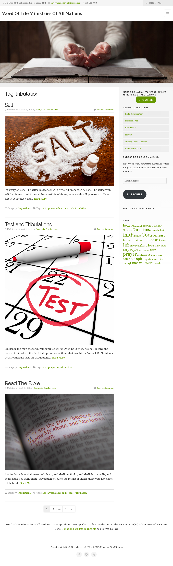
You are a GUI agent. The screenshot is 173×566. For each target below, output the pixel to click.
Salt (9, 105)
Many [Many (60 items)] (157, 245)
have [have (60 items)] (153, 235)
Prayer (128, 134)
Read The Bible (22, 383)
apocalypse (48, 492)
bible (58, 492)
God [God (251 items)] (146, 234)
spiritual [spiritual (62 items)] (149, 259)
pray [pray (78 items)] (153, 249)
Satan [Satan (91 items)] (126, 259)
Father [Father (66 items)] (137, 235)
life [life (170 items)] (126, 245)
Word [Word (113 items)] (149, 262)
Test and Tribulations (28, 224)
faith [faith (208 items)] (128, 235)
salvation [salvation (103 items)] (156, 254)
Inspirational (24, 208)
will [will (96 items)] (142, 263)
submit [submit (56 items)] (157, 259)
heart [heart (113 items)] (160, 235)
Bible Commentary (134, 114)
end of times (68, 492)
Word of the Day (133, 148)
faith (44, 208)
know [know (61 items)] (163, 240)
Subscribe (135, 194)
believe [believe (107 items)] (128, 225)
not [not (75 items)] (125, 249)
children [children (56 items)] (152, 226)
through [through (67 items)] (127, 263)
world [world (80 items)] (158, 263)
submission (62, 208)
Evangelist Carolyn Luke (47, 109)
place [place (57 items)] (141, 250)
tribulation (80, 208)
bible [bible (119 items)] (138, 225)
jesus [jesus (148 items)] (155, 240)
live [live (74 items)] (132, 245)
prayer (51, 208)
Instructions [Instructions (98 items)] (142, 240)
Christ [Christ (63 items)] (159, 225)
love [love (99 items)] (151, 245)
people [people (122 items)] (132, 249)
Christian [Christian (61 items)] (127, 230)
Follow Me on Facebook (138, 208)
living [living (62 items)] (138, 245)
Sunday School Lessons (136, 141)
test (57, 367)
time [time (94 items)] (135, 263)
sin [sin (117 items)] (133, 258)
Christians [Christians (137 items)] (141, 229)
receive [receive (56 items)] (145, 255)
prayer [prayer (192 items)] (130, 254)
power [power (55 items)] (147, 250)
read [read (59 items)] (139, 255)
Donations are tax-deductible (79, 528)
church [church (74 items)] (154, 230)
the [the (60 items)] (161, 259)
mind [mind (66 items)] (163, 245)
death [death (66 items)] (162, 230)
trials (71, 208)
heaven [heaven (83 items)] (127, 240)
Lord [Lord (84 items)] (144, 245)
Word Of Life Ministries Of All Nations (42, 13)
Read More (40, 198)
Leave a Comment (105, 109)
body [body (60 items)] (145, 225)
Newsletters (130, 127)
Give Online (146, 100)
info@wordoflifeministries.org (65, 3)
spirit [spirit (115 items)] (140, 258)
